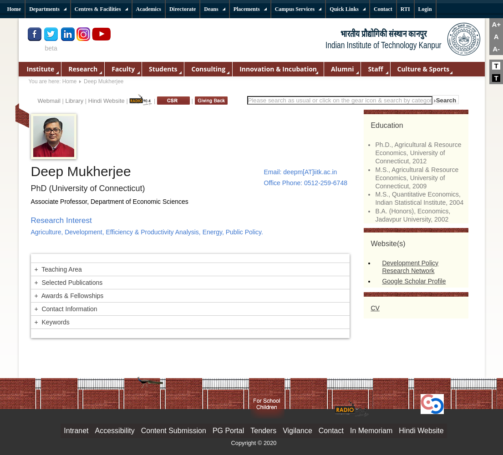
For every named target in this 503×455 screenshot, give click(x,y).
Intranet (76, 431)
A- (496, 49)
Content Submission (173, 431)
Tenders (263, 431)
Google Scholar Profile (414, 281)
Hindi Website (106, 100)
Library (74, 100)
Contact (331, 431)
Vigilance (297, 431)
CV (375, 308)
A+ (496, 24)
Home (69, 81)
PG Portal (228, 431)
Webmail (49, 100)
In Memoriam (371, 431)
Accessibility (115, 431)
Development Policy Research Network (410, 266)
